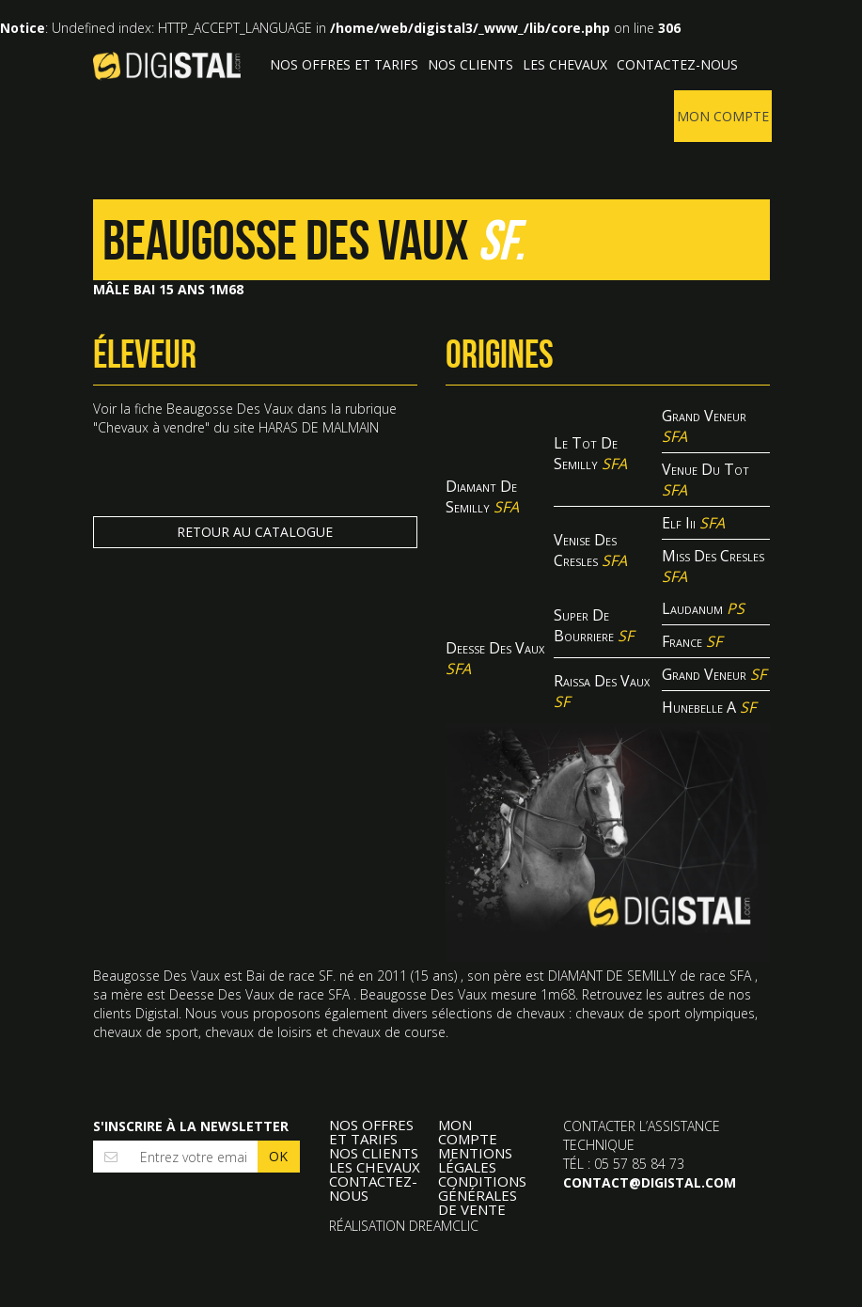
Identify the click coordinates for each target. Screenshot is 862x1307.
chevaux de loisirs (258, 1037)
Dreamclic (443, 1230)
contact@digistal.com (649, 1187)
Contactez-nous (677, 64)
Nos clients (470, 64)
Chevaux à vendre (151, 427)
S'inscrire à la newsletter (191, 1131)
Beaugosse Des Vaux (229, 408)
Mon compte (723, 116)
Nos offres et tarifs (344, 64)
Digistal (167, 66)
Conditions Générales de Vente (482, 1200)
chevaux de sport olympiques (665, 1018)
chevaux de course (389, 1037)
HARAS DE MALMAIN (319, 427)
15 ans (434, 980)
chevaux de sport (145, 1037)
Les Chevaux (565, 64)
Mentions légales (475, 1165)
